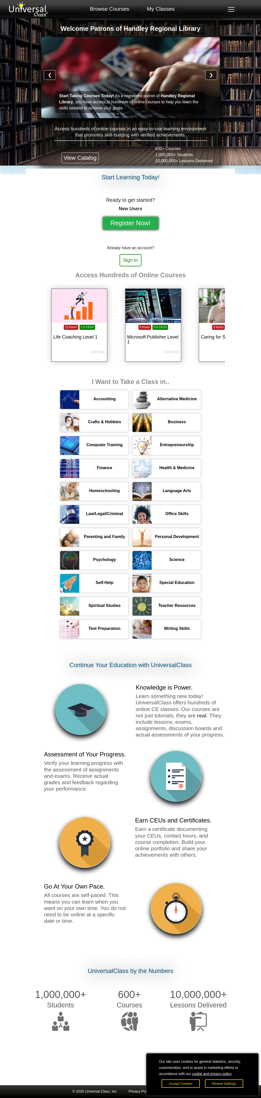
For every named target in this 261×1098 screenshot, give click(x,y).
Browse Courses (109, 9)
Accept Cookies (181, 1083)
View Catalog (79, 158)
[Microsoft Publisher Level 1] (153, 334)
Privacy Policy (140, 1091)
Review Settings (224, 1083)
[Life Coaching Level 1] (79, 334)
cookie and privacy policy (211, 1074)
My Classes (161, 9)
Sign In (130, 260)
